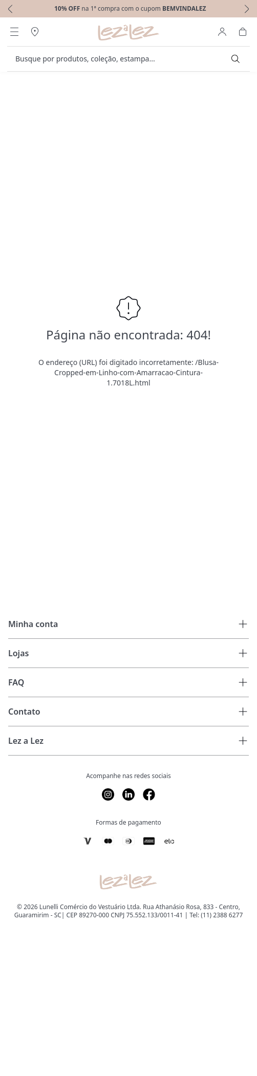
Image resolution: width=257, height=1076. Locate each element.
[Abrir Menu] (14, 32)
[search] (122, 59)
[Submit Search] (235, 59)
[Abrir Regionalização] (35, 32)
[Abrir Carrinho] (242, 32)
